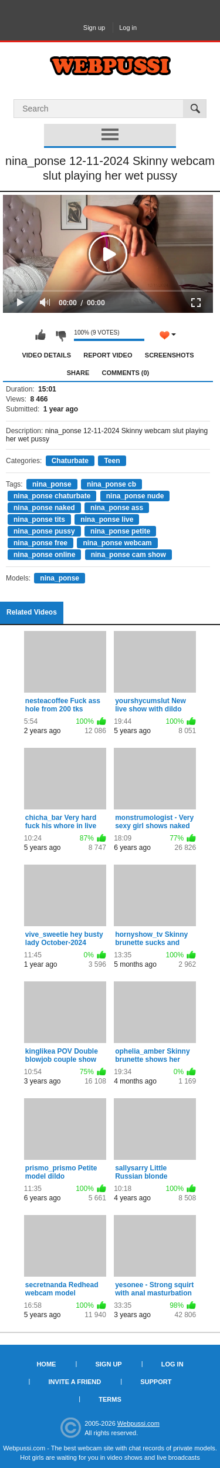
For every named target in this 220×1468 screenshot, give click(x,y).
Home (46, 1364)
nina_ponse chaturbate (51, 496)
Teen (112, 461)
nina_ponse (52, 484)
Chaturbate (70, 461)
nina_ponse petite (120, 531)
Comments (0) (126, 372)
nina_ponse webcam (117, 543)
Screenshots (169, 355)
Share (78, 372)
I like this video (40, 335)
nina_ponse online (44, 555)
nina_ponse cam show (128, 555)
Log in (128, 27)
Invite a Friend (75, 1381)
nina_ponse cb (111, 484)
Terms (110, 1399)
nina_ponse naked (44, 508)
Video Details (46, 355)
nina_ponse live (106, 519)
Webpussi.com (138, 1423)
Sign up (94, 27)
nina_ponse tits (39, 519)
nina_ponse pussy (44, 531)
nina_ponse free (40, 543)
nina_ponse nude (135, 496)
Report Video (107, 355)
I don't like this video (60, 335)
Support (155, 1381)
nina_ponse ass (116, 508)
